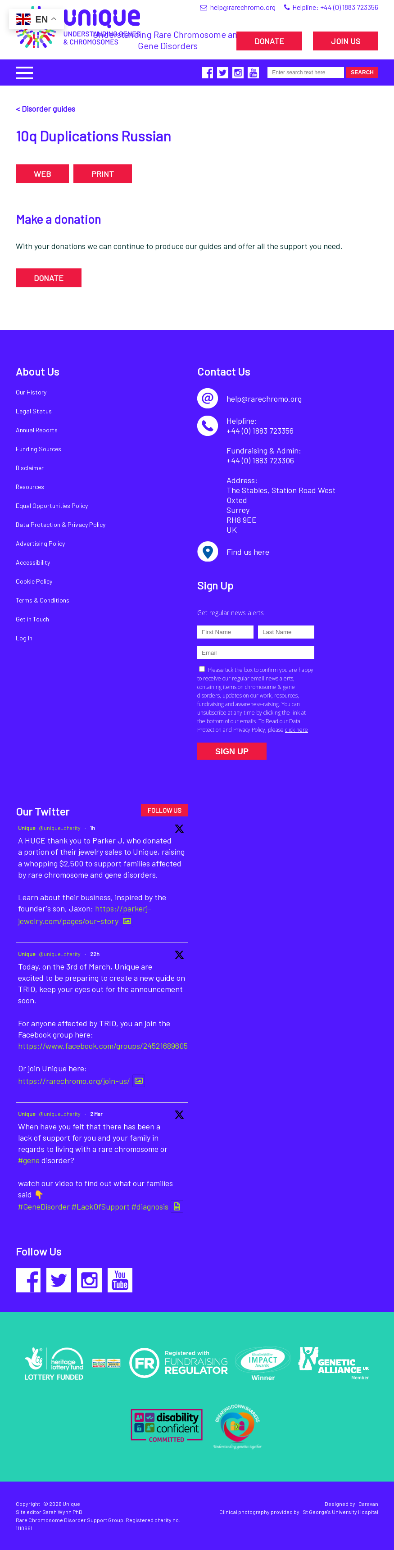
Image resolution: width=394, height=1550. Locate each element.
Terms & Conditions (42, 600)
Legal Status (34, 411)
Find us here (247, 552)
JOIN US (345, 41)
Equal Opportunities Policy (52, 505)
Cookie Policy (34, 581)
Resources (30, 486)
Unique (27, 828)
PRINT (102, 174)
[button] (24, 71)
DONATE (269, 41)
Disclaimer (30, 467)
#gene (29, 1160)
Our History (31, 392)
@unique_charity (60, 828)
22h (95, 954)
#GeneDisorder (44, 1206)
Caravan (368, 1503)
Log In (24, 638)
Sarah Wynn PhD (62, 1512)
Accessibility (33, 562)
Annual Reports (37, 430)
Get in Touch (32, 619)
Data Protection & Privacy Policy (60, 524)
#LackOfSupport (101, 1206)
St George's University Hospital (340, 1512)
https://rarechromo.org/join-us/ (74, 1081)
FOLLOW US (164, 810)
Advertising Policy (40, 543)
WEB (42, 174)
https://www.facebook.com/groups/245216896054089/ (113, 1046)
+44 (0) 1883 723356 (349, 7)
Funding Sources (38, 449)
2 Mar (96, 1113)
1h (92, 828)
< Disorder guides (45, 108)
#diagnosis (149, 1206)
